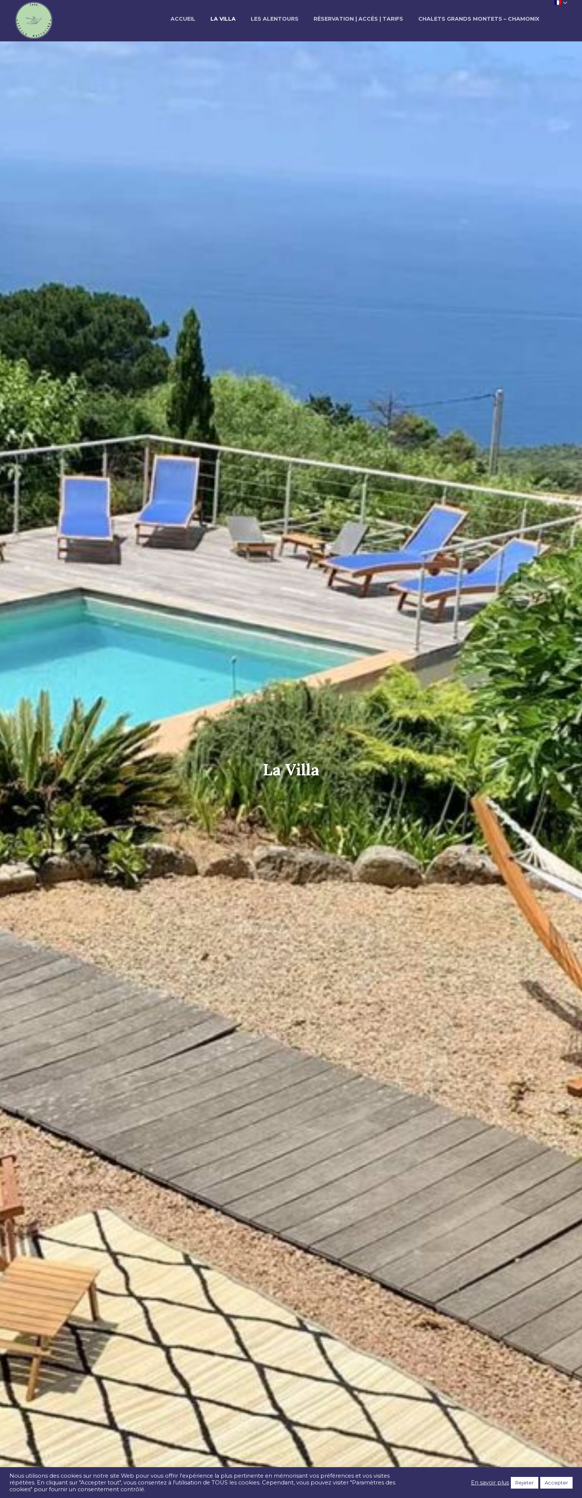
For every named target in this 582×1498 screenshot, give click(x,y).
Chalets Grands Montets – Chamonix (478, 18)
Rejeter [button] (524, 1483)
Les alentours (275, 18)
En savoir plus (490, 1482)
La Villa (223, 18)
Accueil (183, 18)
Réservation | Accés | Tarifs (358, 18)
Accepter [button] (556, 1483)
